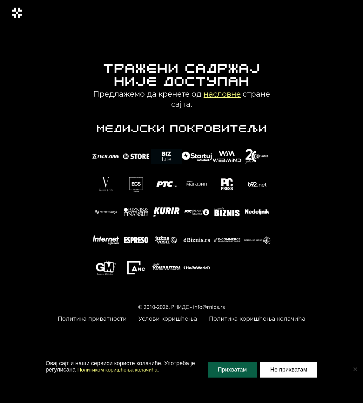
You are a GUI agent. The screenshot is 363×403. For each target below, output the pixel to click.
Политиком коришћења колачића (121, 369)
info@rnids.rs (209, 307)
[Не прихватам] (355, 369)
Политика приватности (92, 318)
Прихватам (232, 369)
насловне (222, 94)
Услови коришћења (167, 318)
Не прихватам (288, 369)
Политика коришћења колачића (257, 318)
